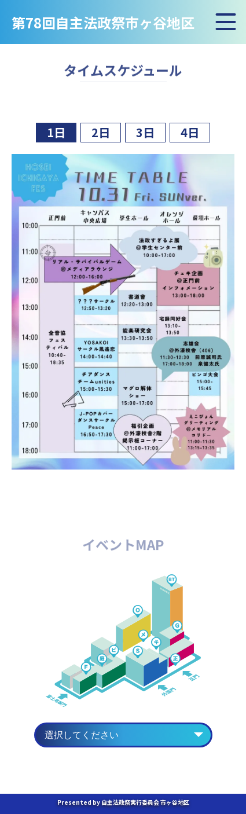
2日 (100, 132)
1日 (56, 132)
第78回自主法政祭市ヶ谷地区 (103, 23)
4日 (190, 132)
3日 (145, 132)
